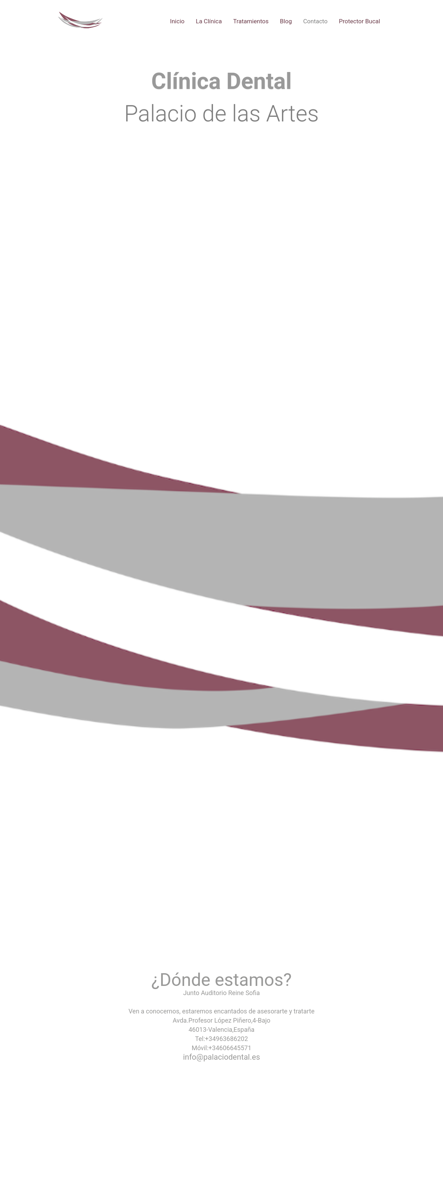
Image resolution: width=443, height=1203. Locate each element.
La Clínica (209, 21)
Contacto (315, 21)
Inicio (177, 21)
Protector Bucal (359, 21)
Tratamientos (250, 21)
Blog (286, 21)
